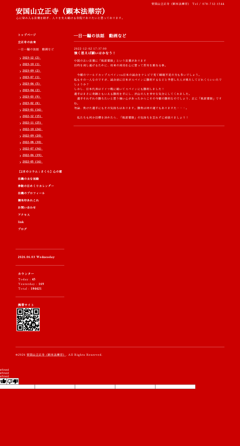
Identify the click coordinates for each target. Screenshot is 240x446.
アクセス (24, 214)
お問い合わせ (27, 207)
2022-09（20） (33, 136)
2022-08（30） (33, 142)
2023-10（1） (32, 64)
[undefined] (13, 381)
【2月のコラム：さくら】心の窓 (40, 171)
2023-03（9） (32, 97)
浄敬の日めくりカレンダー (36, 186)
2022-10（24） (33, 129)
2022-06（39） (33, 155)
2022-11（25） (32, 123)
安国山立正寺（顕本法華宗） (62, 11)
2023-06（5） (32, 84)
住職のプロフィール (31, 193)
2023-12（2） (32, 58)
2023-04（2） (32, 90)
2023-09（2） (32, 71)
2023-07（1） (32, 77)
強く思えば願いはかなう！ (95, 53)
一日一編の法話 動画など (36, 49)
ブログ (22, 229)
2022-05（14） (33, 162)
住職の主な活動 (28, 179)
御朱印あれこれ (28, 200)
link (21, 222)
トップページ (27, 35)
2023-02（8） (32, 103)
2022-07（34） (33, 149)
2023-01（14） (33, 110)
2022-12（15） (32, 116)
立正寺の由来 (27, 42)
